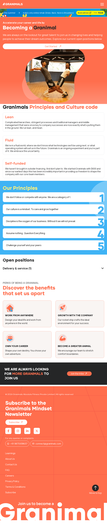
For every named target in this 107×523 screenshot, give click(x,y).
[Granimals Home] (13, 4)
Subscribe (17, 425)
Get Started (54, 49)
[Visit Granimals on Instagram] (18, 434)
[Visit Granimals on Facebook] (8, 434)
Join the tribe (80, 376)
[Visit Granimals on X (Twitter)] (37, 434)
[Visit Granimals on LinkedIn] (27, 434)
